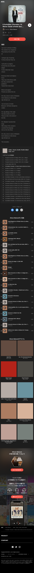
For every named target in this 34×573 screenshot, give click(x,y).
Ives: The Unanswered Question (25, 357)
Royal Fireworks (25, 378)
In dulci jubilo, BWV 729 (10, 164)
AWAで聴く (17, 39)
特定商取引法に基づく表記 (6, 556)
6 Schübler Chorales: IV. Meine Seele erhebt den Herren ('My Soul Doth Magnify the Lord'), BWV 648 (19, 529)
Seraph (25, 440)
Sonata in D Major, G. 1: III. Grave (12, 172)
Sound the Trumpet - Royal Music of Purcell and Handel (8, 441)
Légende (25, 398)
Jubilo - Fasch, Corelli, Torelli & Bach (18, 149)
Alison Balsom (13, 29)
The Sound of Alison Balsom (25, 419)
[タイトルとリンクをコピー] (21, 210)
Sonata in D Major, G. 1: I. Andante (13, 168)
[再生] (29, 25)
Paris (9, 419)
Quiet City (9, 357)
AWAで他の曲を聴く (17, 470)
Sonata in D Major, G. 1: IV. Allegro (13, 174)
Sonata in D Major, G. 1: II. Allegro (12, 170)
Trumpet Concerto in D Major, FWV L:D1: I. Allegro (16, 157)
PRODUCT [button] (4, 536)
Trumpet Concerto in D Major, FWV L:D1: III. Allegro (16, 162)
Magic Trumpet (9, 378)
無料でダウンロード (17, 496)
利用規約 (3, 554)
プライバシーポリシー (11, 554)
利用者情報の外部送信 (22, 554)
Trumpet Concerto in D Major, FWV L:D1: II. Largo (16, 159)
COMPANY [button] (4, 540)
